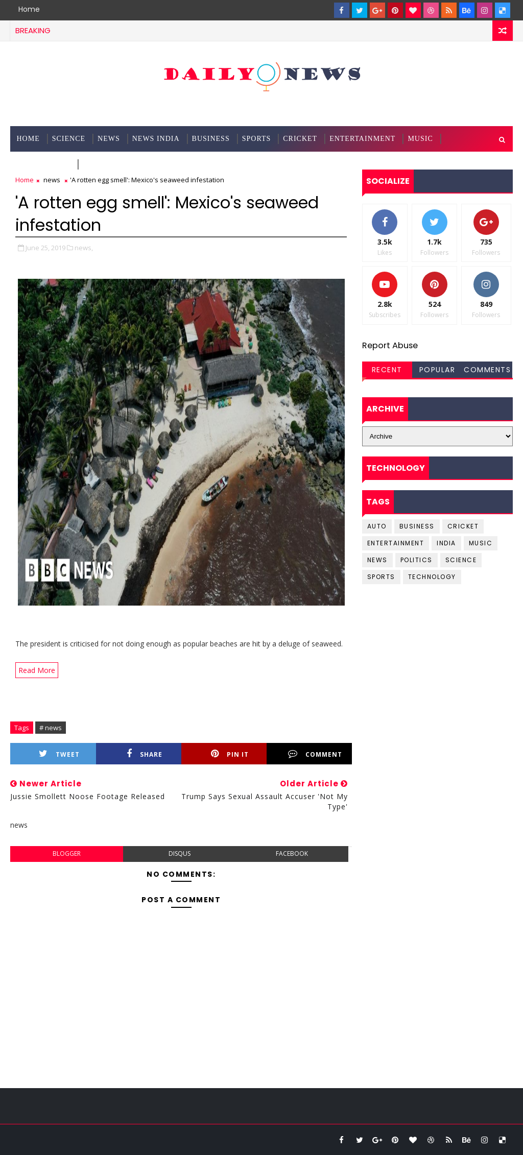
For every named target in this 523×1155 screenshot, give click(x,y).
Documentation (117, 164)
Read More (36, 670)
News (109, 138)
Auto (377, 526)
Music (420, 138)
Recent (387, 370)
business (417, 526)
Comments (487, 370)
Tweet (59, 754)
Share (144, 754)
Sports (256, 138)
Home (29, 9)
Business (211, 138)
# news (50, 727)
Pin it (230, 754)
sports (381, 576)
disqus (180, 853)
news (51, 179)
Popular (437, 370)
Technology (43, 164)
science (68, 138)
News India (156, 138)
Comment (315, 754)
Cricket (300, 138)
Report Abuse (390, 345)
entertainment (395, 543)
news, (84, 247)
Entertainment (362, 138)
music (481, 543)
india (446, 543)
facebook (292, 853)
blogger (67, 853)
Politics (416, 560)
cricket (463, 526)
